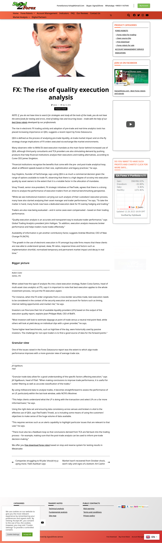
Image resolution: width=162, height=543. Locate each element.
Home (15, 13)
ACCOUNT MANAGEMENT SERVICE (129, 49)
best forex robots (19, 122)
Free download (112, 537)
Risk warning (88, 508)
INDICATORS (120, 53)
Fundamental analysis (58, 512)
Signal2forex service (55, 537)
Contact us (95, 13)
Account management (47, 13)
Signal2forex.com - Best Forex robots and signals (131, 84)
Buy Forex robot (124, 537)
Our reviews (82, 13)
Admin (55, 105)
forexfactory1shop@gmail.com (70, 5)
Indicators (64, 13)
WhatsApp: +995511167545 (117, 5)
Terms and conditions (92, 512)
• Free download (122, 42)
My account (144, 6)
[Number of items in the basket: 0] (111, 15)
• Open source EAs (123, 38)
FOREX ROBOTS (121, 30)
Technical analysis (56, 508)
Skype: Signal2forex (94, 5)
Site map (52, 515)
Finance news (60, 109)
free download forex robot (37, 445)
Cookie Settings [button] (13, 534)
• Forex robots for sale (125, 45)
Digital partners (39, 17)
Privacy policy (89, 515)
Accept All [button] (27, 534)
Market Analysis (21, 17)
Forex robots (28, 13)
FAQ (73, 13)
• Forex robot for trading (126, 34)
